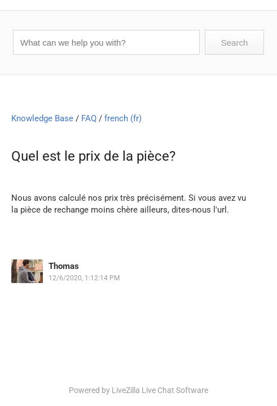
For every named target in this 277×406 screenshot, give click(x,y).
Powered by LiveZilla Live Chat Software (138, 390)
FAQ (88, 118)
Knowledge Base (42, 118)
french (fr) (123, 118)
